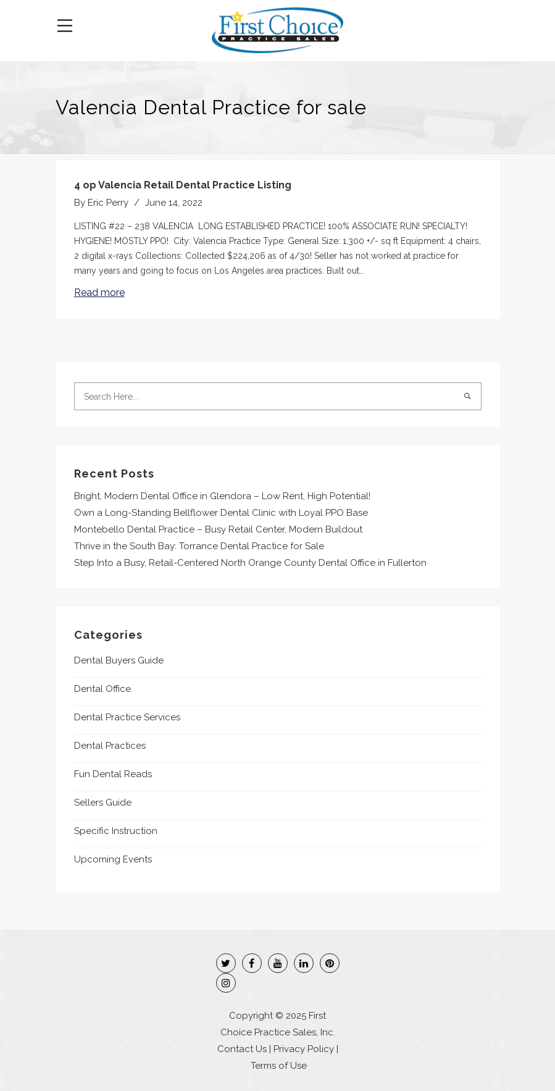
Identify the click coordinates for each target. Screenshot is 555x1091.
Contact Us (242, 1049)
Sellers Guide (102, 802)
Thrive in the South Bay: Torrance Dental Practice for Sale (199, 546)
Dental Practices (110, 745)
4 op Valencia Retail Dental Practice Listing (182, 185)
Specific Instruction (115, 830)
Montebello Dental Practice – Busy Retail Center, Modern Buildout (218, 529)
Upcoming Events (113, 859)
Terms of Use (279, 1065)
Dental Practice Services (127, 717)
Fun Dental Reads (113, 774)
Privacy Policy (303, 1049)
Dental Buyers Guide (119, 660)
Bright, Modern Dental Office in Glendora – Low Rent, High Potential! (222, 496)
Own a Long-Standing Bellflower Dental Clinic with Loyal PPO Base (221, 512)
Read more (99, 292)
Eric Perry (108, 202)
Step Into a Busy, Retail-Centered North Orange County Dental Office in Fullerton (250, 562)
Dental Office (102, 688)
